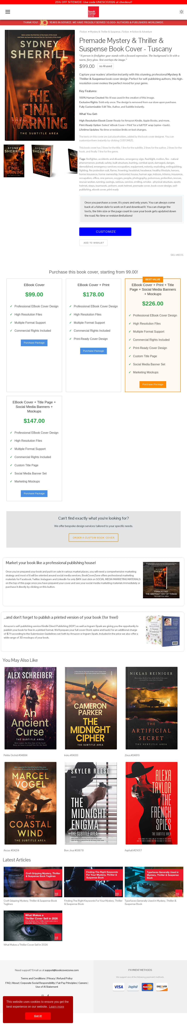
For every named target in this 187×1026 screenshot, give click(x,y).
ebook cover (99, 189)
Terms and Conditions (33, 991)
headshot (134, 170)
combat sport (146, 162)
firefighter (91, 159)
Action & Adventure (142, 31)
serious (119, 181)
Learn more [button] (56, 1006)
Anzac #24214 (11, 863)
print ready (113, 189)
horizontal (124, 174)
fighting (83, 170)
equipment (137, 166)
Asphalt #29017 (133, 863)
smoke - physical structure (158, 181)
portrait (100, 162)
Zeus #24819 (132, 768)
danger (170, 162)
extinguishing (173, 166)
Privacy (51, 991)
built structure (120, 162)
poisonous (154, 178)
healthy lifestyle (161, 170)
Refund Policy (64, 991)
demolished (86, 166)
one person (106, 178)
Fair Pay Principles (67, 995)
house (134, 174)
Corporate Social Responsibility (37, 995)
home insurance (88, 174)
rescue (177, 178)
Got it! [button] (38, 1016)
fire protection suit (99, 170)
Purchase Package (34, 348)
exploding (159, 166)
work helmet (125, 185)
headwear (145, 170)
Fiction (83, 31)
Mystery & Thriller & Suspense (105, 31)
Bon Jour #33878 (74, 863)
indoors (157, 174)
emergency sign (134, 159)
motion (160, 159)
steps (91, 185)
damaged (159, 162)
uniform (112, 185)
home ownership (108, 174)
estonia (148, 166)
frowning (123, 170)
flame (113, 170)
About (15, 995)
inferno (166, 174)
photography (140, 178)
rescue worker (87, 181)
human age (145, 174)
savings (110, 181)
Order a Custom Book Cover (93, 550)
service (129, 181)
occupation (85, 178)
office (96, 178)
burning (133, 162)
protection (166, 178)
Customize (105, 231)
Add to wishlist (93, 242)
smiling (138, 181)
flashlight (150, 159)
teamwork (101, 185)
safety (108, 162)
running (100, 181)
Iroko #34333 (71, 768)
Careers (83, 995)
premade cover (141, 185)
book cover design (161, 185)
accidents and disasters (111, 159)
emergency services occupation (112, 166)
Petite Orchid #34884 (15, 768)
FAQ (7, 995)
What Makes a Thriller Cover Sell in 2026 (26, 957)
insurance (176, 174)
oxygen (118, 178)
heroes (175, 170)
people (127, 178)
